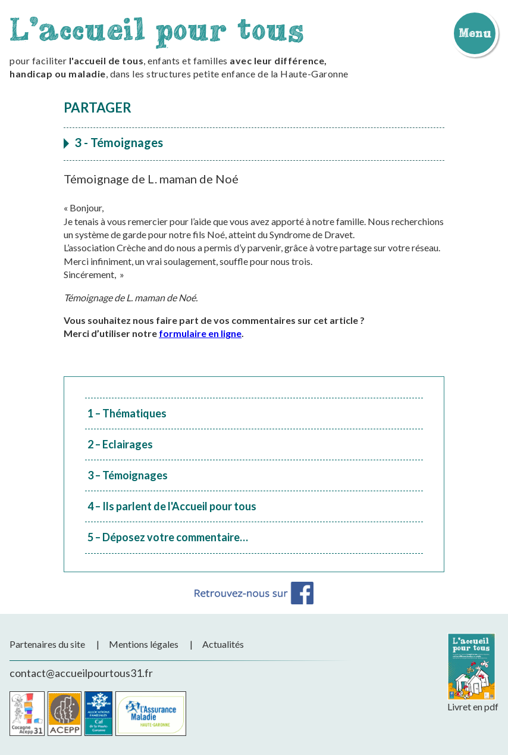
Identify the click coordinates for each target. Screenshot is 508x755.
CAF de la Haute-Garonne (98, 713)
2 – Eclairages (120, 444)
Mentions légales (143, 644)
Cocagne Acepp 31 (27, 713)
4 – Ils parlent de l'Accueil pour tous (171, 506)
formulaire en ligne (200, 333)
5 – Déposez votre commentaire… (167, 537)
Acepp (64, 713)
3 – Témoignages (127, 475)
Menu (474, 32)
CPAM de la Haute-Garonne (150, 713)
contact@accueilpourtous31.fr (81, 672)
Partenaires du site (47, 644)
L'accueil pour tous (157, 29)
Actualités (223, 644)
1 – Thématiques (127, 413)
